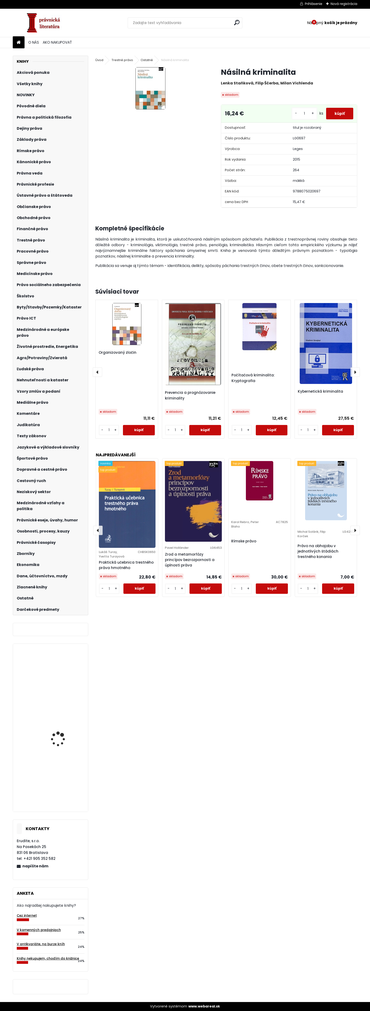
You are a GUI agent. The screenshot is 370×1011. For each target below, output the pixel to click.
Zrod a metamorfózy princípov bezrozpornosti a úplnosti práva (189, 560)
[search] (237, 22)
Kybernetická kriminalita (320, 391)
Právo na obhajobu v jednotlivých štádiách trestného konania (318, 551)
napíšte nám (35, 866)
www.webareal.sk (204, 1006)
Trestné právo (122, 60)
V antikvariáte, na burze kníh (41, 944)
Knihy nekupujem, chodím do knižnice (48, 958)
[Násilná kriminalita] (150, 88)
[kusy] (302, 113)
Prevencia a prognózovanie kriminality (190, 395)
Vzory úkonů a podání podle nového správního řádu (64, 680)
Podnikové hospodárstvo (64, 785)
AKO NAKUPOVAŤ (57, 42)
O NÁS (33, 42)
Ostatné (147, 60)
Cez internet (27, 915)
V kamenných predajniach (39, 930)
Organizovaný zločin (117, 352)
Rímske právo (243, 541)
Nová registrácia (344, 3)
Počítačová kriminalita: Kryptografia (253, 378)
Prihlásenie (313, 3)
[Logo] (45, 23)
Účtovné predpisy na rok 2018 (64, 727)
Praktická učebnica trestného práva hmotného (126, 565)
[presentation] (97, 372)
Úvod (99, 60)
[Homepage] (19, 42)
